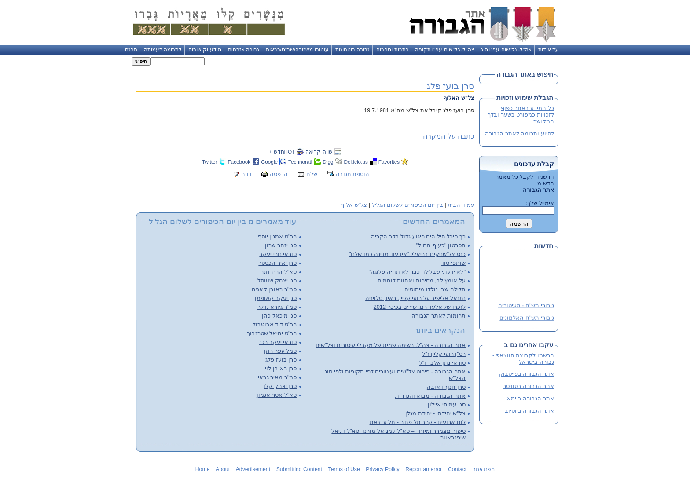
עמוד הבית (461, 204)
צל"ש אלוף (354, 204)
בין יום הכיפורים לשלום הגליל (407, 204)
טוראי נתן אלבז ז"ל (442, 362)
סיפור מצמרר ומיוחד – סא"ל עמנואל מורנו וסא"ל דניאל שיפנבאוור (398, 434)
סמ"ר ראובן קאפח (274, 289)
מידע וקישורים (204, 50)
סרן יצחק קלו (280, 386)
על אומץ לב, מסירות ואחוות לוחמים (422, 280)
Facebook (239, 162)
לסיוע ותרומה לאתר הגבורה (519, 133)
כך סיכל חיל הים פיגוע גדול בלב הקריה (418, 236)
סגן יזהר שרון (281, 245)
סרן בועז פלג (450, 86)
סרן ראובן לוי (281, 368)
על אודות (548, 50)
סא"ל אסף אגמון (277, 394)
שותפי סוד (453, 263)
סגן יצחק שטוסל (277, 280)
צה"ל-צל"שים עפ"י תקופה (444, 50)
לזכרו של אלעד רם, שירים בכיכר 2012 (420, 307)
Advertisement (253, 469)
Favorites (389, 162)
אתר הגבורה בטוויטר (528, 386)
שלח (311, 174)
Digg (328, 162)
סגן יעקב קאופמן (276, 298)
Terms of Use (344, 469)
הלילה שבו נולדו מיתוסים (435, 289)
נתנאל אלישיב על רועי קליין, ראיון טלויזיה (415, 298)
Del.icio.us (356, 162)
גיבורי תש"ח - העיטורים (526, 306)
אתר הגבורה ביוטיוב (529, 410)
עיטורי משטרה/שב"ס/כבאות (297, 50)
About (223, 469)
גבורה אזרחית (243, 50)
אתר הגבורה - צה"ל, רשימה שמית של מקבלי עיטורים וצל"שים (391, 345)
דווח (246, 174)
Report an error (423, 469)
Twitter (209, 162)
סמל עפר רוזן (280, 350)
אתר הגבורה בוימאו (529, 398)
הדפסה (279, 174)
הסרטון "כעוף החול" (441, 245)
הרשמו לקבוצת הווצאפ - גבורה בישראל (523, 358)
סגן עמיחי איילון (447, 404)
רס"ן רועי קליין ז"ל (444, 354)
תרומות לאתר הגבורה (438, 315)
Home (202, 469)
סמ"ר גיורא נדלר (277, 307)
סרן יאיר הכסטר (277, 263)
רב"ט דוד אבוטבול (275, 324)
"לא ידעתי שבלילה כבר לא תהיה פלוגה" (417, 271)
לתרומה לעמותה (163, 50)
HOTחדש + (282, 151)
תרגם (131, 50)
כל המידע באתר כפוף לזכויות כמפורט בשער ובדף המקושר (520, 114)
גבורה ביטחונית (352, 50)
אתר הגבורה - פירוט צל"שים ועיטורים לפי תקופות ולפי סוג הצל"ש (395, 374)
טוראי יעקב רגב (278, 342)
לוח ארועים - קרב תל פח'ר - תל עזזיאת (418, 422)
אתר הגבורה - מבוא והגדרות (430, 395)
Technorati (300, 162)
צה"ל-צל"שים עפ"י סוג (506, 50)
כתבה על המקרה (448, 136)
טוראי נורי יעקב (278, 254)
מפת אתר (484, 469)
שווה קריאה (318, 151)
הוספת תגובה (353, 174)
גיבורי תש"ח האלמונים (526, 318)
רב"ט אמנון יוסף (277, 236)
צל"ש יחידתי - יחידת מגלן (435, 413)
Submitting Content (299, 469)
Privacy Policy (382, 469)
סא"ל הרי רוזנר (279, 271)
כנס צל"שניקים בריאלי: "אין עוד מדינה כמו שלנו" (407, 254)
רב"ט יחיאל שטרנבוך (272, 333)
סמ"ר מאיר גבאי (277, 377)
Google (269, 162)
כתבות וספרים (392, 50)
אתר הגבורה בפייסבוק (526, 373)
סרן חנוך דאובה (446, 387)
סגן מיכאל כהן (279, 315)
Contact (457, 469)
